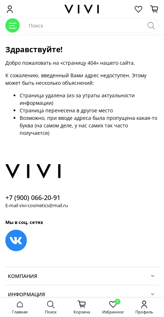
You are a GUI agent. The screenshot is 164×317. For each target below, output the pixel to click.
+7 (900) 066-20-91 (32, 197)
